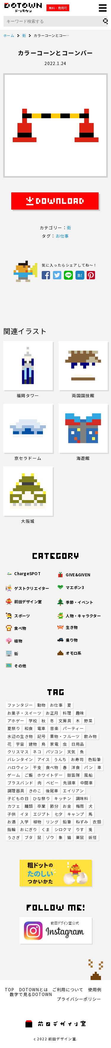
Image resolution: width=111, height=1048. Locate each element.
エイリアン (73, 791)
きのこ (35, 791)
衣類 (97, 822)
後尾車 (52, 791)
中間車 (86, 783)
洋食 (75, 767)
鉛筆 (67, 822)
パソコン (54, 752)
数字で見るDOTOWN (31, 994)
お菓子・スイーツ (24, 713)
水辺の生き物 (20, 736)
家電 (54, 744)
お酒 (11, 822)
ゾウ (50, 837)
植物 (37, 822)
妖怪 (93, 837)
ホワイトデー (50, 775)
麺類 (29, 806)
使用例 (95, 989)
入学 (24, 822)
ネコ (37, 752)
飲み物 (90, 736)
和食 (29, 728)
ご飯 (29, 775)
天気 (71, 752)
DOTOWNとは (33, 989)
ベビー (52, 783)
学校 (33, 720)
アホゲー (16, 720)
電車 (41, 728)
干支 (37, 767)
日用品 (77, 744)
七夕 (58, 814)
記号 (41, 736)
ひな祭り (41, 798)
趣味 (80, 713)
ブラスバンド (20, 783)
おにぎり (28, 829)
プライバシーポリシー (79, 999)
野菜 (88, 720)
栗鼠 (80, 837)
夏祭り (13, 728)
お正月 (52, 713)
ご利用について (67, 989)
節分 (54, 806)
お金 (67, 806)
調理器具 (16, 791)
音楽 (54, 728)
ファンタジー (20, 705)
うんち (60, 759)
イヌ (24, 814)
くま (45, 829)
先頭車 (69, 783)
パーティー (73, 728)
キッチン (62, 798)
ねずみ (82, 822)
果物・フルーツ (65, 736)
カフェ (13, 806)
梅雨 (80, 806)
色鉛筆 (94, 759)
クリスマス (18, 752)
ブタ (29, 837)
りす (80, 829)
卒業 (41, 806)
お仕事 (56, 705)
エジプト (41, 814)
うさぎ (13, 837)
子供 (11, 814)
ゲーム (13, 775)
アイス (43, 759)
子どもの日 (18, 798)
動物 (41, 705)
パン (88, 767)
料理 (67, 713)
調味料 (82, 798)
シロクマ (63, 829)
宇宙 (20, 744)
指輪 (11, 829)
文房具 (65, 720)
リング (52, 822)
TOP (9, 989)
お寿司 (77, 759)
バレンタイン (20, 759)
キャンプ (75, 814)
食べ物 (52, 767)
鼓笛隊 (73, 775)
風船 (88, 775)
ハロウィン (18, 767)
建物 (33, 744)
